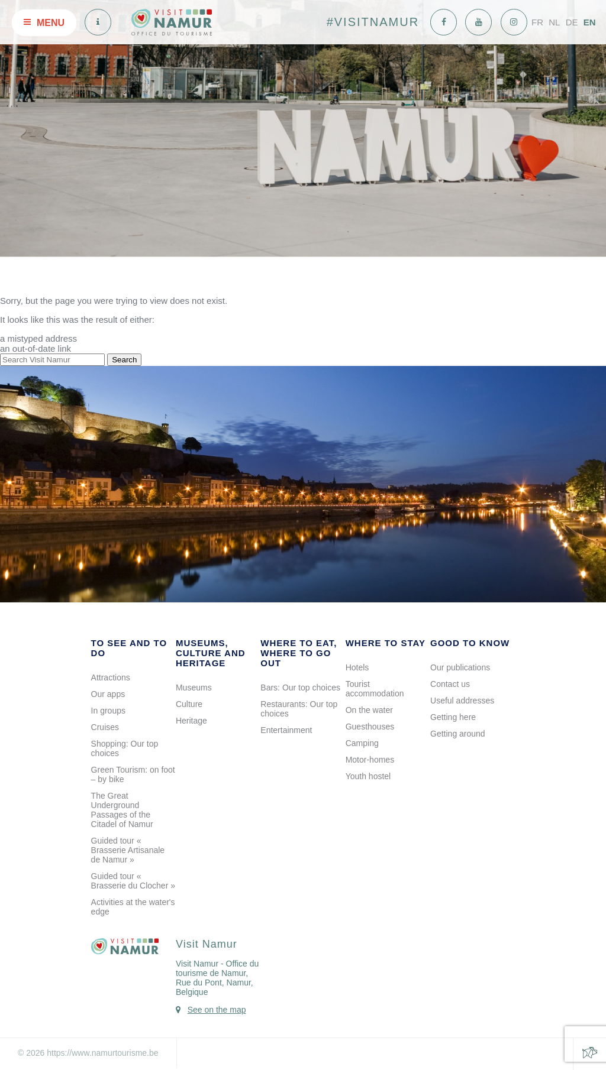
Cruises (105, 727)
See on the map (217, 1009)
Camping (362, 743)
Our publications (460, 667)
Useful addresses (462, 700)
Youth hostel (368, 776)
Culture (189, 704)
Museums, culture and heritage (211, 653)
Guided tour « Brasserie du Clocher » (133, 880)
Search (124, 359)
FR (537, 22)
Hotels (357, 667)
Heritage (191, 720)
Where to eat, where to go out (298, 653)
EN (590, 22)
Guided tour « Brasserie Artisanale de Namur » (128, 850)
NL (554, 22)
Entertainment (286, 730)
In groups (108, 710)
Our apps (108, 694)
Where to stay (386, 643)
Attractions (110, 677)
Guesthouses (370, 726)
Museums (194, 687)
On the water (369, 710)
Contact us (450, 684)
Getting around (457, 733)
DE (572, 22)
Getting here (453, 717)
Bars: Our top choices (300, 687)
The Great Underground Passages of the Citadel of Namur (122, 810)
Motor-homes (370, 759)
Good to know (470, 643)
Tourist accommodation (375, 688)
